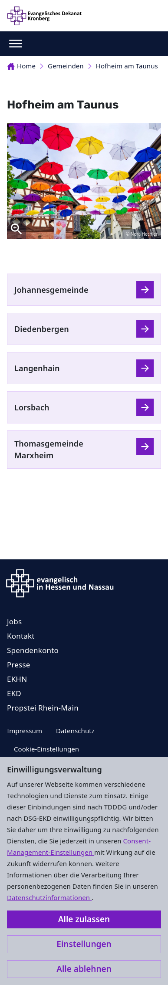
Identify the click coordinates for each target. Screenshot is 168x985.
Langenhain (37, 368)
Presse (18, 665)
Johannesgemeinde (51, 289)
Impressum (24, 730)
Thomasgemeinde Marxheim (48, 449)
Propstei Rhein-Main (43, 708)
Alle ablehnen (84, 969)
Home (21, 65)
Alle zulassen (84, 919)
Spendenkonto (33, 650)
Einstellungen (83, 944)
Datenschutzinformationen (49, 897)
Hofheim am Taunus (127, 65)
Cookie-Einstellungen (46, 749)
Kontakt (21, 636)
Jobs (14, 621)
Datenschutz (75, 730)
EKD (14, 693)
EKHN (17, 679)
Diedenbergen (41, 329)
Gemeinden (66, 65)
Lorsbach (31, 407)
